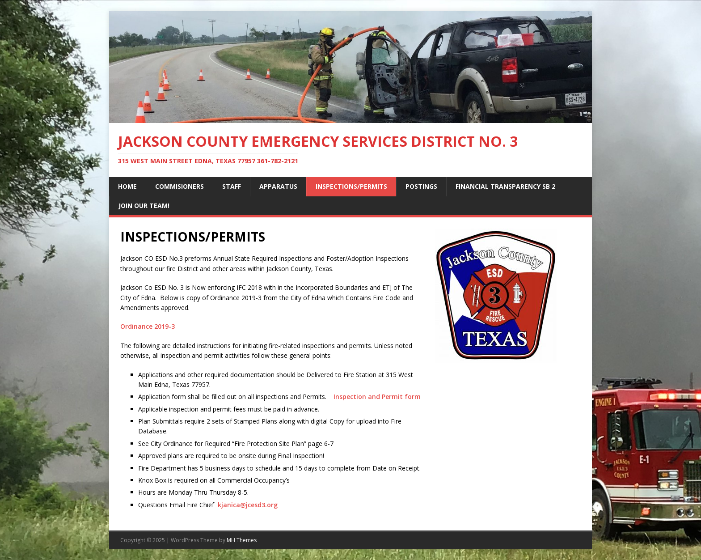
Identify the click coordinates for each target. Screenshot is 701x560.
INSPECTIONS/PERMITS (351, 186)
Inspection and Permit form (377, 396)
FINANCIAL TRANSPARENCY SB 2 (505, 186)
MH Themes (242, 540)
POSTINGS (421, 186)
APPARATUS (278, 186)
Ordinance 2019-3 (147, 326)
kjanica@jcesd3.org (248, 505)
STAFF (231, 186)
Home (127, 186)
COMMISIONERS (179, 186)
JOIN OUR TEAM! (143, 205)
